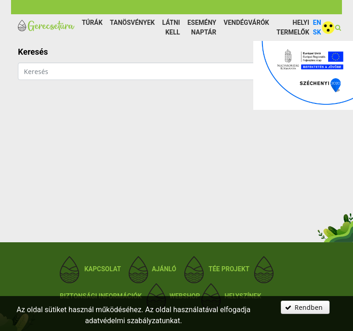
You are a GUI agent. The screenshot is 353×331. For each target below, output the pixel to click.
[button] (305, 307)
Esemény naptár (202, 27)
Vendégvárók (246, 22)
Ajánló (164, 269)
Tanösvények (132, 22)
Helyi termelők (292, 27)
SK (317, 32)
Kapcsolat (102, 269)
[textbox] (168, 71)
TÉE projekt (229, 269)
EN (317, 22)
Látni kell (171, 27)
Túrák (92, 22)
